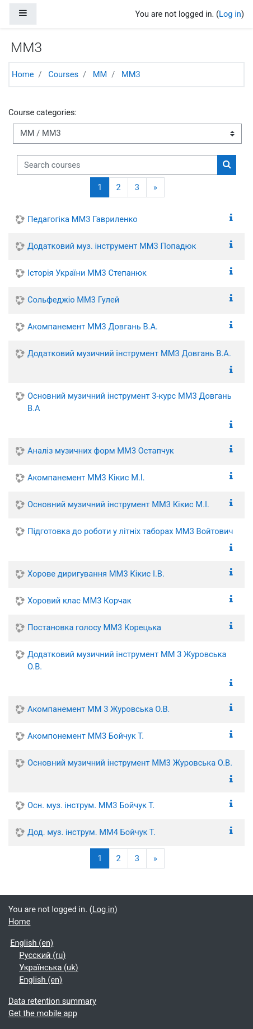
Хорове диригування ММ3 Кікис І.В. (96, 574)
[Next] (155, 187)
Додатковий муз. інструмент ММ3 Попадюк (111, 246)
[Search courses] (117, 165)
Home (23, 74)
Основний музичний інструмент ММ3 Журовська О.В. (129, 763)
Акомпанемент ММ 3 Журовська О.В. (98, 709)
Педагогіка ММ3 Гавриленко (82, 219)
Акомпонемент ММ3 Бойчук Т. (85, 736)
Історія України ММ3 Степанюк (87, 273)
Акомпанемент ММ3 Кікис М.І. (86, 478)
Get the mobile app (42, 1013)
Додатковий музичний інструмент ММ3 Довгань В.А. (129, 353)
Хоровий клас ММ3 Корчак (79, 601)
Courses (63, 74)
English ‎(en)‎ (31, 943)
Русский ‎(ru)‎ (42, 955)
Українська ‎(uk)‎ (48, 967)
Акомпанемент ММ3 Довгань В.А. (92, 327)
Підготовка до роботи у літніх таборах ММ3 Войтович (130, 531)
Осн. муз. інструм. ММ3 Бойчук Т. (90, 805)
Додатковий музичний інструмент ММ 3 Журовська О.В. (127, 660)
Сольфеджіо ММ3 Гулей (73, 300)
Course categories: (42, 112)
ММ (100, 74)
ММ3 (130, 74)
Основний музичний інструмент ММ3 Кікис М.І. (118, 504)
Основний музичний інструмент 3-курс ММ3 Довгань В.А (129, 402)
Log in (230, 14)
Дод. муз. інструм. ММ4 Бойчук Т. (91, 832)
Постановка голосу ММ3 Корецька (94, 627)
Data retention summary (52, 1001)
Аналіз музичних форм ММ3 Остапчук (100, 451)
